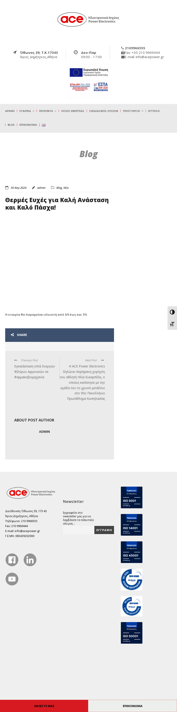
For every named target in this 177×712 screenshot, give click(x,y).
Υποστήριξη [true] (131, 111)
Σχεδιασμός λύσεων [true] (103, 111)
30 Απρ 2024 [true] (18, 188)
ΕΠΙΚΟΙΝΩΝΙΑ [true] (132, 706)
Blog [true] (11, 124)
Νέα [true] (65, 188)
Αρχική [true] (10, 111)
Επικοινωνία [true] (28, 124)
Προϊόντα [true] (46, 111)
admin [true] (41, 188)
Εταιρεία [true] (25, 111)
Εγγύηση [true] (154, 111)
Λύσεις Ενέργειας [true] (72, 111)
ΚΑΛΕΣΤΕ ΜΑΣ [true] (44, 706)
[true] (88, 19)
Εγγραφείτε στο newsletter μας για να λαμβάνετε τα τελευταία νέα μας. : (78, 518)
